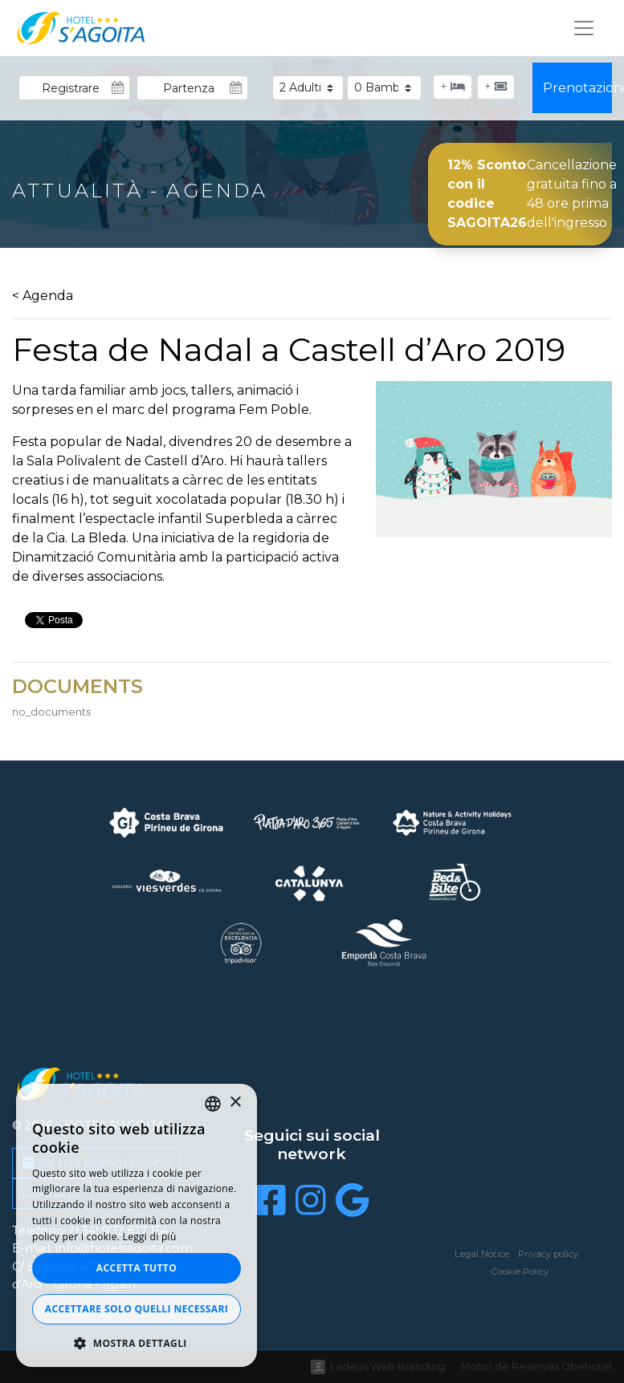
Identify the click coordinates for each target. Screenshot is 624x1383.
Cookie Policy (520, 1271)
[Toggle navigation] (584, 28)
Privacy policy (548, 1253)
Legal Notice (482, 1253)
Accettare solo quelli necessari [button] (136, 1309)
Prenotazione (578, 87)
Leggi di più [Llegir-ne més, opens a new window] (150, 1236)
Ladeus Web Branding (387, 1367)
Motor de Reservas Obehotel (536, 1367)
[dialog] (136, 1225)
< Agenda (42, 295)
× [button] (235, 1103)
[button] (136, 1343)
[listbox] (213, 1104)
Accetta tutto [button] (136, 1268)
